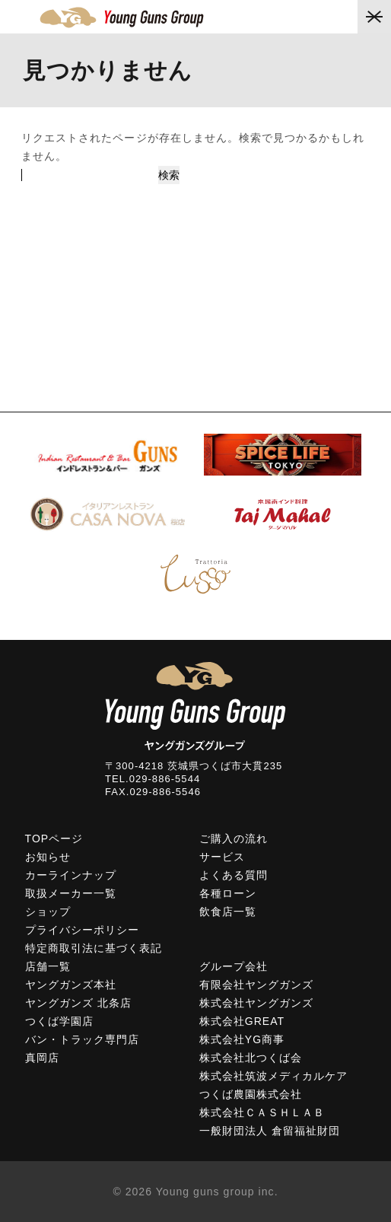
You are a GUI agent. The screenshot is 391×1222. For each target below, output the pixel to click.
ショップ (48, 911)
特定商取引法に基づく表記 (94, 948)
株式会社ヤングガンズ (256, 1003)
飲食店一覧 (227, 911)
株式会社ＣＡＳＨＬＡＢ (262, 1112)
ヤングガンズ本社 (70, 985)
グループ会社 (233, 966)
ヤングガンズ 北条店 (78, 1003)
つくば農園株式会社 (250, 1094)
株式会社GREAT (242, 1021)
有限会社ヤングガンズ (256, 985)
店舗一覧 (48, 966)
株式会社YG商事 (242, 1039)
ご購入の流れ (233, 838)
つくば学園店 (59, 1021)
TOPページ (54, 838)
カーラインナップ (70, 875)
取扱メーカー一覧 (70, 893)
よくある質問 (233, 875)
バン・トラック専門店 (82, 1039)
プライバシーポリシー (82, 930)
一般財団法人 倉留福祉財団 (270, 1131)
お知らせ (48, 857)
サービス (222, 857)
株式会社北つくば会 (250, 1058)
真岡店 (42, 1058)
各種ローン (227, 893)
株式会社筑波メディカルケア (273, 1076)
